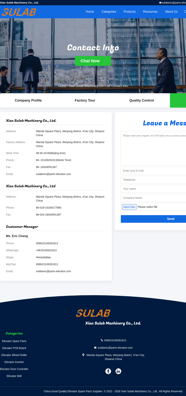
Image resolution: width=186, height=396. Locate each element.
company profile (28, 100)
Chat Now (93, 61)
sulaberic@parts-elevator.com (53, 174)
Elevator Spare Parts (14, 341)
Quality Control (141, 100)
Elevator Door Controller (14, 369)
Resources (150, 11)
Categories (108, 11)
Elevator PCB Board (14, 348)
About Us (171, 11)
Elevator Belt (14, 376)
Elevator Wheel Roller (14, 355)
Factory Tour (85, 100)
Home (90, 11)
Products (130, 11)
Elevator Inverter (14, 362)
